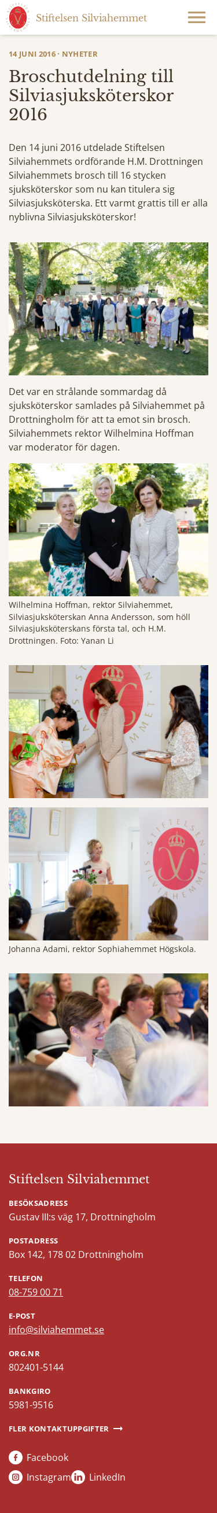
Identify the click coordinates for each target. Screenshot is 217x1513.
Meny (196, 17)
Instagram (49, 1477)
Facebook (47, 1457)
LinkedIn (107, 1477)
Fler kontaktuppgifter (59, 1428)
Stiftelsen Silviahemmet (79, 1179)
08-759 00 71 (36, 1292)
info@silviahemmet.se (56, 1329)
